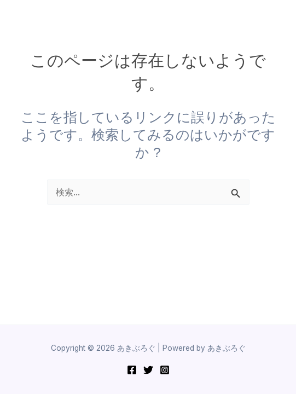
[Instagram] (165, 370)
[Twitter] (148, 370)
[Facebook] (132, 370)
